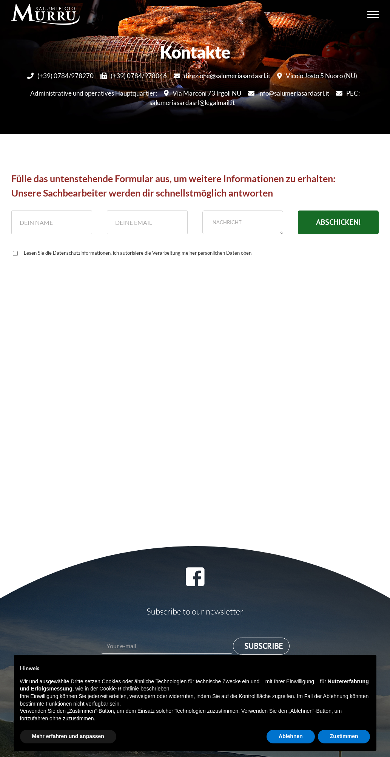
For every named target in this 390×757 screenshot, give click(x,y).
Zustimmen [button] (344, 736)
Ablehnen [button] (291, 736)
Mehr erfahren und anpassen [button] (68, 736)
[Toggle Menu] (373, 14)
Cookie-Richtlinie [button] (119, 689)
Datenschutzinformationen (82, 253)
